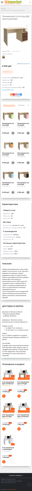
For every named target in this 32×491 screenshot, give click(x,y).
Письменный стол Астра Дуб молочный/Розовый (23, 126)
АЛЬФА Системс (12, 489)
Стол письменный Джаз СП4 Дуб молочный (8, 416)
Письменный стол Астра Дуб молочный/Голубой (8, 185)
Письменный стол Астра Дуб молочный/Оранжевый (8, 155)
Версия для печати (24, 63)
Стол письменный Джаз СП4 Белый (8, 383)
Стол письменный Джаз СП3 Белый (23, 415)
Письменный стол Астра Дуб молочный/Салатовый (8, 126)
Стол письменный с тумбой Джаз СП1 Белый (8, 449)
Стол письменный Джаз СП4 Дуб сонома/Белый (23, 383)
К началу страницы (16, 475)
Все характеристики (7, 90)
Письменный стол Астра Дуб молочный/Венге (23, 184)
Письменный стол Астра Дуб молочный (23, 154)
